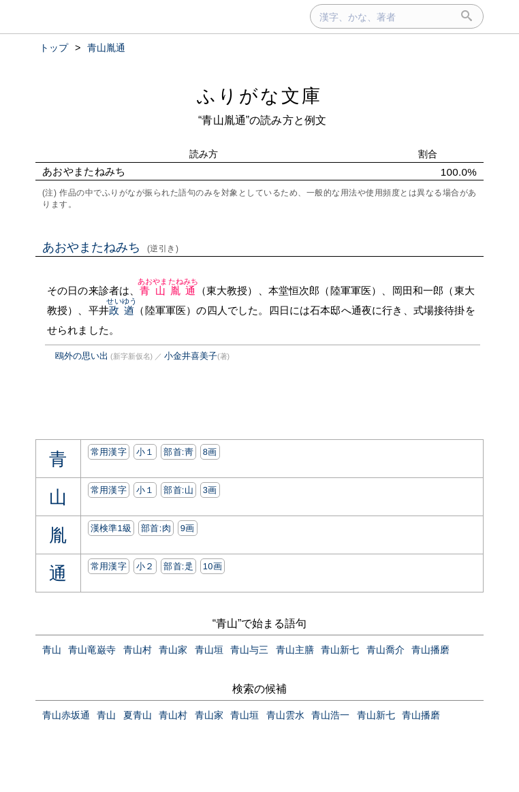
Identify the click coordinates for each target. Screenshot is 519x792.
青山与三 (249, 649)
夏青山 (137, 715)
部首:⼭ (178, 490)
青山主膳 (295, 649)
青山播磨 (430, 649)
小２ (145, 566)
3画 (210, 490)
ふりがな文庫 (259, 95)
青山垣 (209, 649)
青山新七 (340, 649)
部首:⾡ (178, 566)
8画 (210, 452)
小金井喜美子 (190, 356)
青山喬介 (385, 649)
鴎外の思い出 (81, 356)
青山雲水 (285, 715)
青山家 (173, 649)
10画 (212, 566)
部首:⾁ (156, 528)
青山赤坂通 (66, 715)
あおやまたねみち (110, 247)
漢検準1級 (111, 528)
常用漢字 (109, 452)
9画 (187, 528)
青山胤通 (168, 290)
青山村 (137, 649)
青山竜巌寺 (92, 649)
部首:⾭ (178, 452)
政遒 (121, 310)
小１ (145, 452)
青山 (51, 649)
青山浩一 (330, 715)
